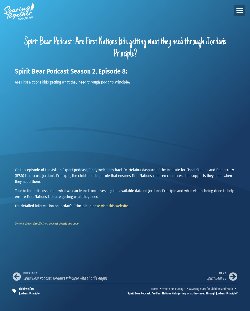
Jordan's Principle (29, 293)
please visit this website (108, 206)
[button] (239, 10)
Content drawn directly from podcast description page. (47, 223)
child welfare (26, 289)
